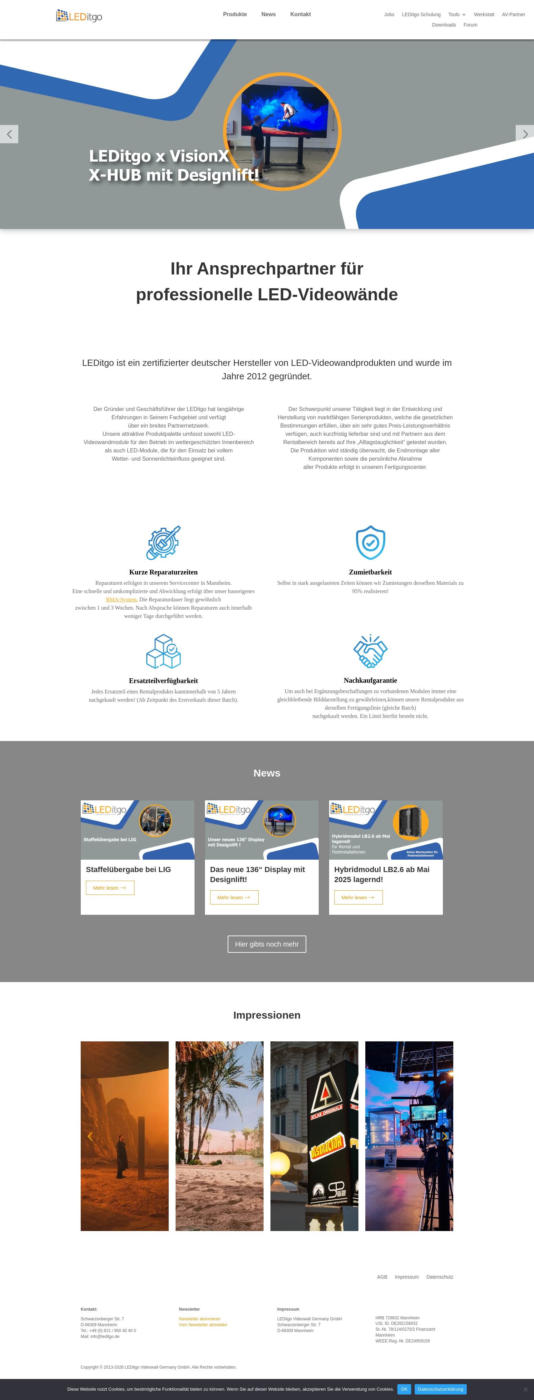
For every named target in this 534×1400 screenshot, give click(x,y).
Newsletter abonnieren (199, 1319)
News (268, 14)
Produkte (235, 14)
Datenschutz (439, 1277)
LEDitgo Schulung (421, 14)
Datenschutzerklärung (440, 1389)
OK (404, 1389)
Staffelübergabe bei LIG (128, 869)
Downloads (444, 25)
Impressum (407, 1277)
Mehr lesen (109, 887)
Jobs (389, 14)
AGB (382, 1277)
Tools (454, 14)
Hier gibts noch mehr (267, 944)
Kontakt (300, 14)
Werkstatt (484, 14)
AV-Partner (513, 14)
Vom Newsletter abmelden (203, 1324)
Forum (470, 25)
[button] (9, 134)
